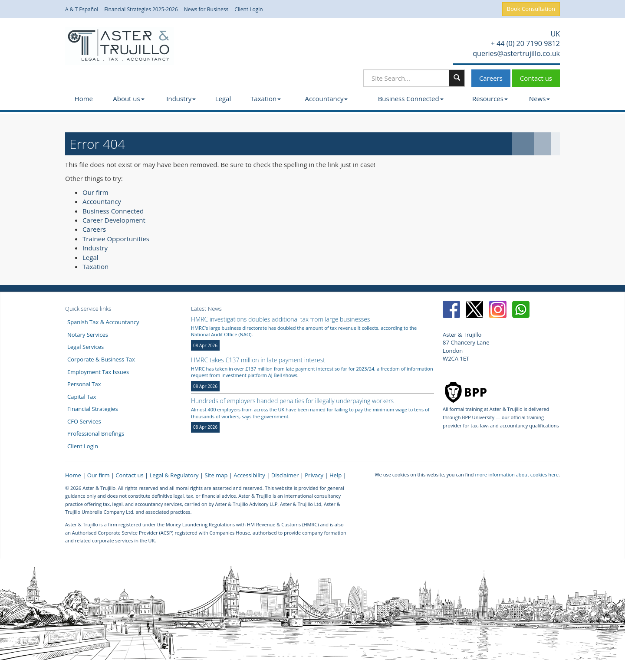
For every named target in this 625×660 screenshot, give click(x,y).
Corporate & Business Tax (101, 359)
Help (335, 475)
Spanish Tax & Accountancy (103, 322)
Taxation (265, 98)
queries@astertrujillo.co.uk (515, 53)
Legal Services (85, 347)
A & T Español (81, 9)
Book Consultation (531, 9)
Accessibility (249, 475)
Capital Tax (81, 397)
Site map (215, 475)
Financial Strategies (92, 409)
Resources (490, 98)
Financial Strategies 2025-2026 (141, 9)
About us (128, 98)
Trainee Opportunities (115, 238)
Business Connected (411, 98)
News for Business (206, 9)
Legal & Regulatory (174, 475)
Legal (223, 98)
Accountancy (326, 98)
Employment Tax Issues (98, 372)
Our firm (95, 192)
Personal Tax (84, 384)
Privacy (314, 475)
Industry (181, 98)
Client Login (248, 9)
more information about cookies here (517, 474)
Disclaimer (285, 475)
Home (84, 98)
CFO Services (84, 421)
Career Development (113, 220)
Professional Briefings (95, 433)
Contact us (536, 78)
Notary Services (87, 334)
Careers (491, 78)
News (539, 98)
